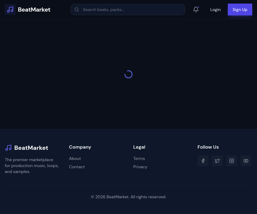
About (75, 158)
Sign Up (240, 9)
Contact (77, 166)
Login (215, 9)
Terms (139, 158)
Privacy (140, 166)
